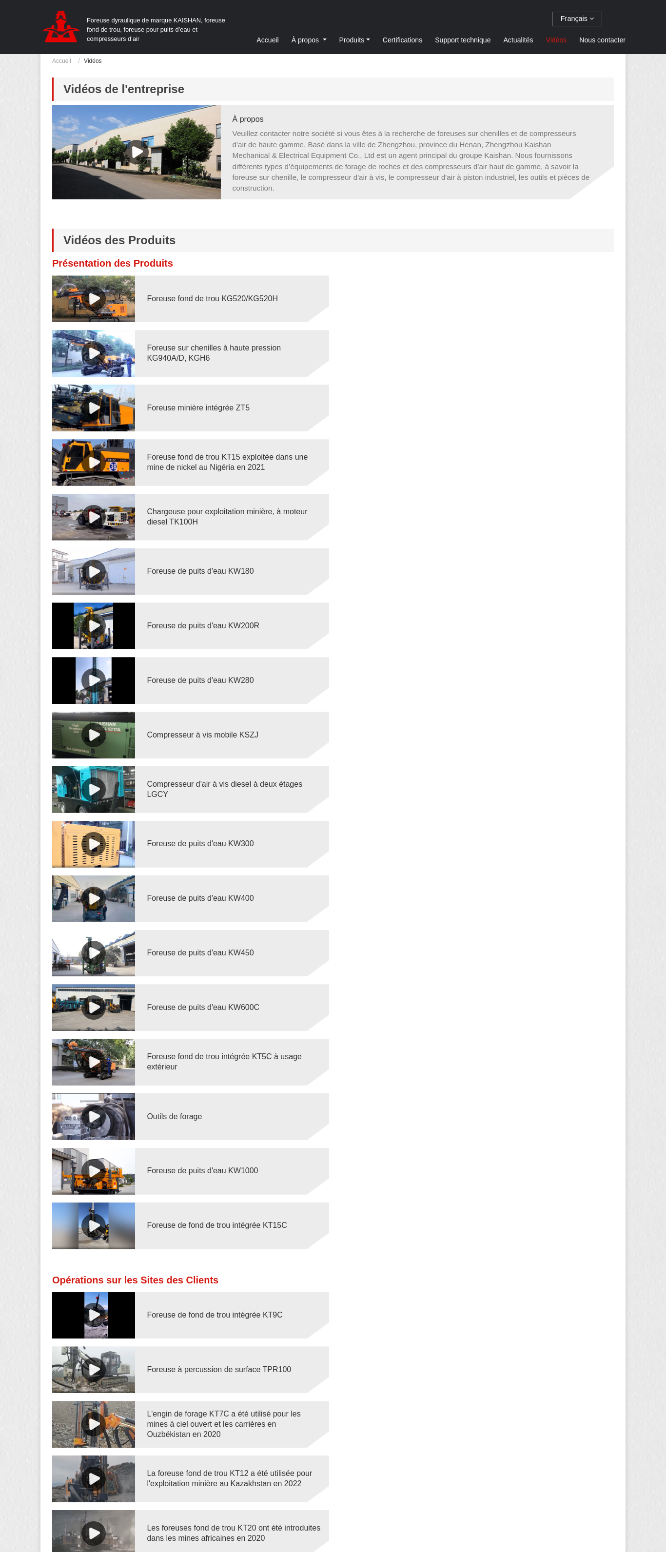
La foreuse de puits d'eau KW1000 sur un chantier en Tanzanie (504, 1418)
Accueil (267, 40)
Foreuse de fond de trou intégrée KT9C (214, 821)
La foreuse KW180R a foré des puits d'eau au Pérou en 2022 (225, 1093)
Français (577, 18)
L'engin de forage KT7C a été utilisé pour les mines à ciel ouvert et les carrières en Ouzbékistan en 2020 (223, 876)
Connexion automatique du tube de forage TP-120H (513, 984)
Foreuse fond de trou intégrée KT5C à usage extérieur (223, 678)
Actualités (518, 40)
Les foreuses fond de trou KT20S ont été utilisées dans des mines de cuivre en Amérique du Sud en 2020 (519, 930)
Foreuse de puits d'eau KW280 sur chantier (508, 1309)
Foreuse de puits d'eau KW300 (199, 569)
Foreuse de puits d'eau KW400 (486, 569)
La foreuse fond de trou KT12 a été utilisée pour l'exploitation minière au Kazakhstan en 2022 (515, 876)
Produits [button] (352, 40)
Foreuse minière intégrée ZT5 (197, 353)
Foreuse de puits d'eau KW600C (489, 624)
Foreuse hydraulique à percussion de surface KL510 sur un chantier (224, 1364)
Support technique (462, 40)
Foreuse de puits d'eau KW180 (486, 407)
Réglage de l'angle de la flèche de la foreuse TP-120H (230, 984)
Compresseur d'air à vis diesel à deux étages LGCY (510, 515)
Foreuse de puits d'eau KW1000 (201, 732)
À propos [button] (306, 40)
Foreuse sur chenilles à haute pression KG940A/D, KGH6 (500, 298)
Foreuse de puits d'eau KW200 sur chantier (221, 1309)
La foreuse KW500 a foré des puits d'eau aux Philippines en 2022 (511, 1147)
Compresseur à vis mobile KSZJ (202, 515)
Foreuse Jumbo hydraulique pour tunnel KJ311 (514, 1201)
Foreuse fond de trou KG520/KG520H (211, 298)
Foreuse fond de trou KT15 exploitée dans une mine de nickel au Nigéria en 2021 (513, 352)
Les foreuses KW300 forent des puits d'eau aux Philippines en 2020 (515, 1093)
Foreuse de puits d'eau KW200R (202, 461)
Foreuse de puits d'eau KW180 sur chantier (508, 1255)
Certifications (402, 40)
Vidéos (556, 40)
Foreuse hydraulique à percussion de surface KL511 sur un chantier (511, 1364)
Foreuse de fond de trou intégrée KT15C (503, 732)
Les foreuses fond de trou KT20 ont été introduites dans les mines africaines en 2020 (224, 930)
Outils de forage (460, 678)
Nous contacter (602, 40)
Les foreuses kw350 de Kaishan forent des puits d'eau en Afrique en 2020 (229, 1147)
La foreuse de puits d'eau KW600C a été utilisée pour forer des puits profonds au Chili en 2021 (229, 1201)
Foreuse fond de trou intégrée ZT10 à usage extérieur (222, 1418)
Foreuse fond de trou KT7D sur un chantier (507, 1472)
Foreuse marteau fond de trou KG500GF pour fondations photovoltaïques (225, 1472)
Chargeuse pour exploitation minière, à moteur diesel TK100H (226, 407)
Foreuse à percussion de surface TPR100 (505, 821)
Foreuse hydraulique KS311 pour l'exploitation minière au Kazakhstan (226, 1255)
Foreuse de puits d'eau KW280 (486, 461)
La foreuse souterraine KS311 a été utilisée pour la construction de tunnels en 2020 (229, 1038)
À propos (248, 119)
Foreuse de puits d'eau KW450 (199, 624)
